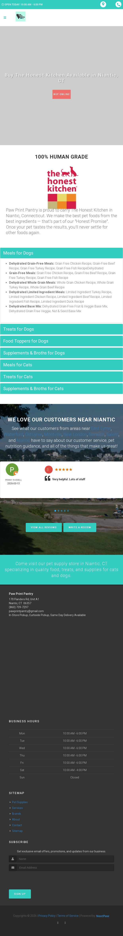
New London (75, 434)
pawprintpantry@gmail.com (26, 610)
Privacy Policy (46, 915)
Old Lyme (33, 434)
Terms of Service (68, 915)
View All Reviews (44, 526)
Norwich (97, 434)
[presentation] (30, 877)
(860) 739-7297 (18, 606)
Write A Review (80, 526)
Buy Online (61, 94)
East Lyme (101, 428)
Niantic (23, 439)
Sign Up (20, 893)
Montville (53, 434)
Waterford (13, 434)
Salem (112, 434)
